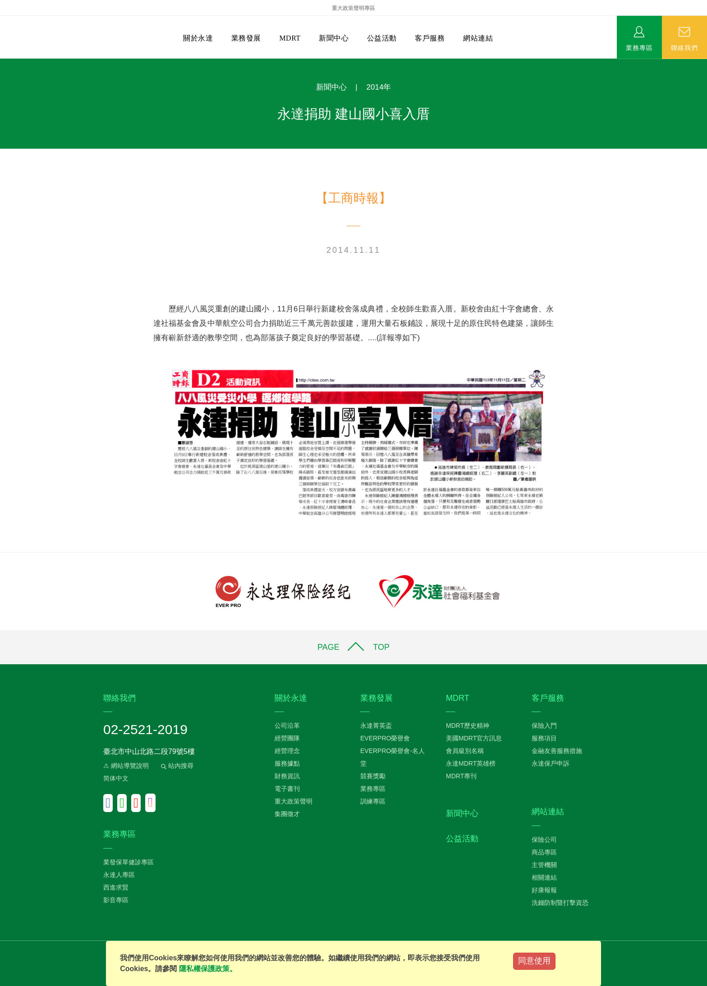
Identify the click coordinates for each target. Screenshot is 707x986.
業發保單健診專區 (128, 862)
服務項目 (544, 738)
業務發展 (246, 38)
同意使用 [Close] (534, 960)
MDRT (289, 38)
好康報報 (544, 890)
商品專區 (544, 852)
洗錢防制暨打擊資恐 (560, 902)
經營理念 (287, 750)
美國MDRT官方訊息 (474, 738)
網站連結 (478, 38)
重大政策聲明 (293, 801)
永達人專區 (119, 874)
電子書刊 (287, 788)
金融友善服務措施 (557, 750)
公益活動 (382, 38)
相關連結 (544, 877)
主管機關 (544, 864)
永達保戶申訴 (550, 763)
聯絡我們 (684, 47)
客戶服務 (430, 38)
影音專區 (116, 900)
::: (3, 63)
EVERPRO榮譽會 (385, 738)
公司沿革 (287, 725)
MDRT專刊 (461, 776)
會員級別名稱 (465, 750)
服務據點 (287, 763)
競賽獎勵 (373, 776)
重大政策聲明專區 (353, 8)
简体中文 (116, 778)
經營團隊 (287, 738)
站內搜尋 (176, 765)
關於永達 (198, 38)
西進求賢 (116, 887)
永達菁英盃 (376, 725)
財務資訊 (287, 776)
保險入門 (544, 725)
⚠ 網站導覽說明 (126, 765)
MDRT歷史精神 (467, 725)
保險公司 (544, 839)
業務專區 (639, 47)
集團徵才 (287, 813)
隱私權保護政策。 (208, 968)
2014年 (379, 87)
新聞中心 (334, 38)
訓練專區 (373, 801)
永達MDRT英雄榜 (471, 763)
